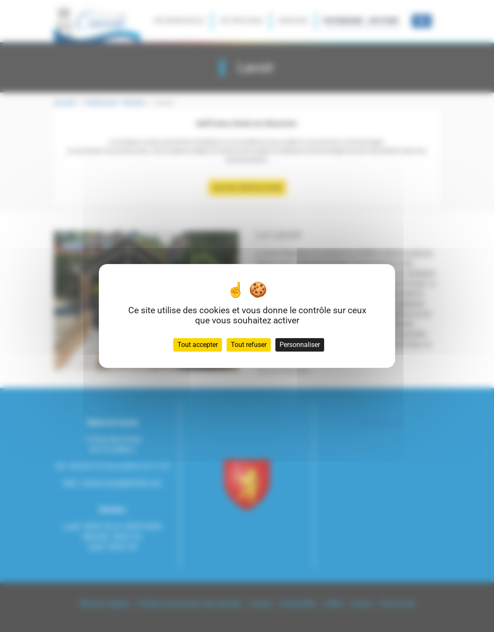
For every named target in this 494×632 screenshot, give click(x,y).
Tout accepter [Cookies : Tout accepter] (197, 345)
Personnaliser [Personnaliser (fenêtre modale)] (300, 345)
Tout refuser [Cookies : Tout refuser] (249, 345)
